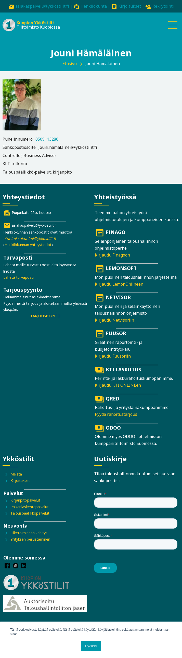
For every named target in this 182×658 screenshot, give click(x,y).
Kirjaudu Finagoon (112, 255)
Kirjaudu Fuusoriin (113, 356)
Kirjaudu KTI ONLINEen (118, 385)
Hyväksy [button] (91, 646)
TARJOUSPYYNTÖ (45, 315)
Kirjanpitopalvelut (25, 500)
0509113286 (46, 139)
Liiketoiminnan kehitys (28, 532)
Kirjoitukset (129, 6)
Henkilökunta (94, 6)
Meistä (16, 474)
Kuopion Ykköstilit (35, 23)
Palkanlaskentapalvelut (29, 506)
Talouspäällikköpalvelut (29, 513)
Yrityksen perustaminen (30, 539)
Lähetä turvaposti (18, 277)
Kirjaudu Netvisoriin (114, 320)
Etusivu (69, 63)
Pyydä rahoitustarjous (116, 414)
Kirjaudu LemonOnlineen (119, 284)
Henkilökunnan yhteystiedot (28, 244)
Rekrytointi (163, 6)
